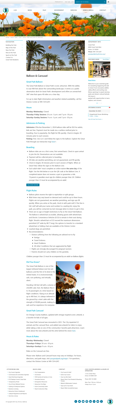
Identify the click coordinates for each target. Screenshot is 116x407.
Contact (103, 10)
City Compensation (40, 372)
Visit (20, 37)
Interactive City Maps (40, 384)
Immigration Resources (41, 382)
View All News (106, 59)
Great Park (14, 37)
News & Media (88, 10)
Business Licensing (13, 389)
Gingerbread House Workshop (99, 115)
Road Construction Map (41, 389)
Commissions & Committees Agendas (19, 374)
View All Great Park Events (94, 119)
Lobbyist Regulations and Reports (18, 393)
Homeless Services (40, 379)
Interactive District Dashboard (17, 391)
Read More (92, 80)
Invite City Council (65, 374)
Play (44, 10)
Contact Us (9, 57)
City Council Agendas (14, 372)
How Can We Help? (66, 377)
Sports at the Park (11, 55)
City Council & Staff (66, 372)
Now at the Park (11, 52)
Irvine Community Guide (41, 386)
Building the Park (11, 45)
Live (15, 10)
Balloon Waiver (32, 184)
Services (74, 10)
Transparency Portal (14, 382)
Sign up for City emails (67, 385)
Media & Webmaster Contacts (69, 383)
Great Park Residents (12, 60)
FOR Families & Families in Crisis (43, 377)
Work (30, 10)
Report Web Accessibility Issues (69, 388)
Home (7, 37)
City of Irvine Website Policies (16, 384)
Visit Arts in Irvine (13, 396)
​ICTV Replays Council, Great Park (17, 379)
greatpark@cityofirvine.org (97, 54)
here (54, 141)
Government (59, 10)
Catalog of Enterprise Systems (17, 386)
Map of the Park (11, 47)
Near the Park (10, 50)
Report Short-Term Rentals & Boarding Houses (71, 380)
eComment (38, 374)
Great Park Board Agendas (16, 377)
